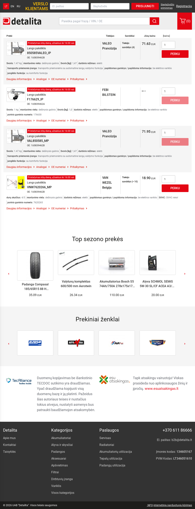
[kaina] (166, 36)
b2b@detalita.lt (182, 440)
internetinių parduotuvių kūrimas (172, 505)
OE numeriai (58, 79)
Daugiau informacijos (19, 79)
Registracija (184, 6)
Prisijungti (145, 6)
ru (18, 6)
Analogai (41, 79)
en (12, 6)
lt (6, 6)
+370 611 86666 (177, 430)
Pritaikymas (77, 79)
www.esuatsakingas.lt (161, 389)
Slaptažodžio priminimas (167, 6)
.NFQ (150, 505)
